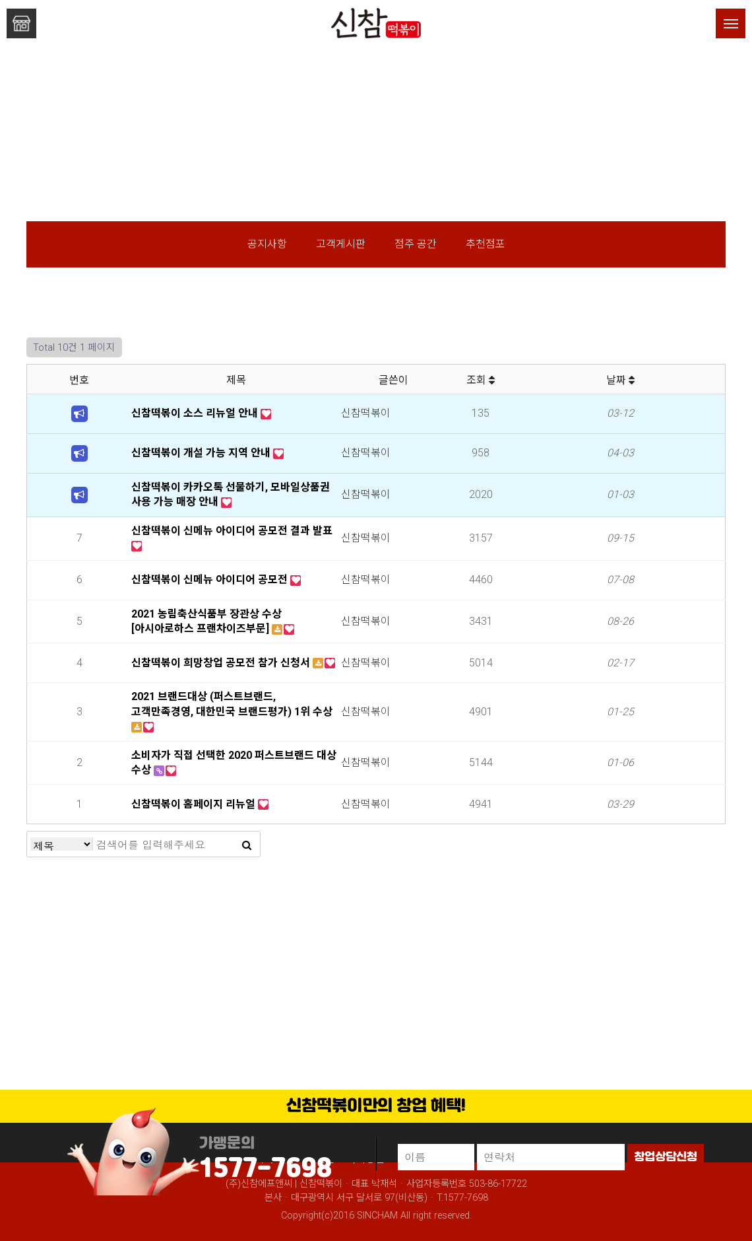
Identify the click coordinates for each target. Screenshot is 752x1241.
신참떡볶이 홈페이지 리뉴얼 (194, 804)
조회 (480, 380)
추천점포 (485, 244)
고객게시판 (340, 244)
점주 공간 (415, 244)
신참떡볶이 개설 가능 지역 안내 (202, 452)
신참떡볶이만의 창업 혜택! (376, 1106)
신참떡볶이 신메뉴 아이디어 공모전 (210, 579)
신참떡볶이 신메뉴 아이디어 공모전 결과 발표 (231, 530)
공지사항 (267, 244)
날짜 (620, 380)
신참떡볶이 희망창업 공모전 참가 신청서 (222, 662)
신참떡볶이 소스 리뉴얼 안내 (196, 413)
